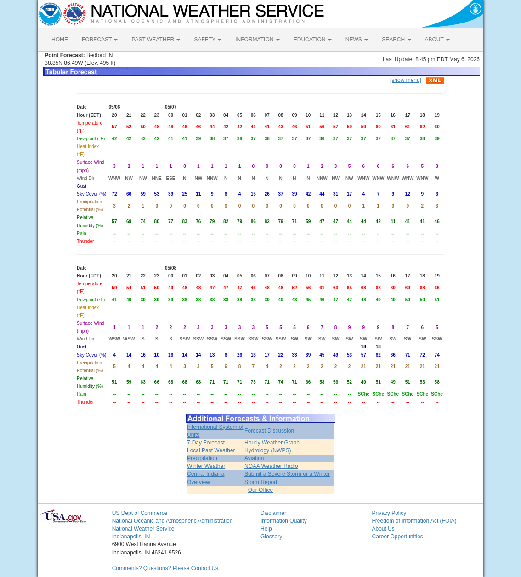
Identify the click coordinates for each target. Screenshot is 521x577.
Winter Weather (206, 466)
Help (266, 528)
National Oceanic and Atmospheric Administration (172, 521)
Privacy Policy (389, 513)
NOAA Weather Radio (271, 466)
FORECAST (100, 39)
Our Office (260, 490)
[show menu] (405, 80)
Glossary (271, 536)
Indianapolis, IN (131, 536)
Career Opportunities (397, 536)
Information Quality (283, 521)
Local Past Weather (211, 450)
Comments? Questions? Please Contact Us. (166, 568)
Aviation (254, 458)
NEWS (356, 39)
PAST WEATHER (155, 39)
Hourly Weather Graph (272, 442)
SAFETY (207, 39)
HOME (59, 39)
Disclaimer (273, 513)
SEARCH (396, 39)
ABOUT (437, 39)
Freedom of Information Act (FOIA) (414, 521)
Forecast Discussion (269, 430)
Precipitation (202, 458)
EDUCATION (313, 39)
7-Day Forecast (206, 442)
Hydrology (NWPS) (267, 450)
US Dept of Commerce (140, 513)
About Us (383, 528)
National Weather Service (143, 528)
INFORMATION (257, 39)
